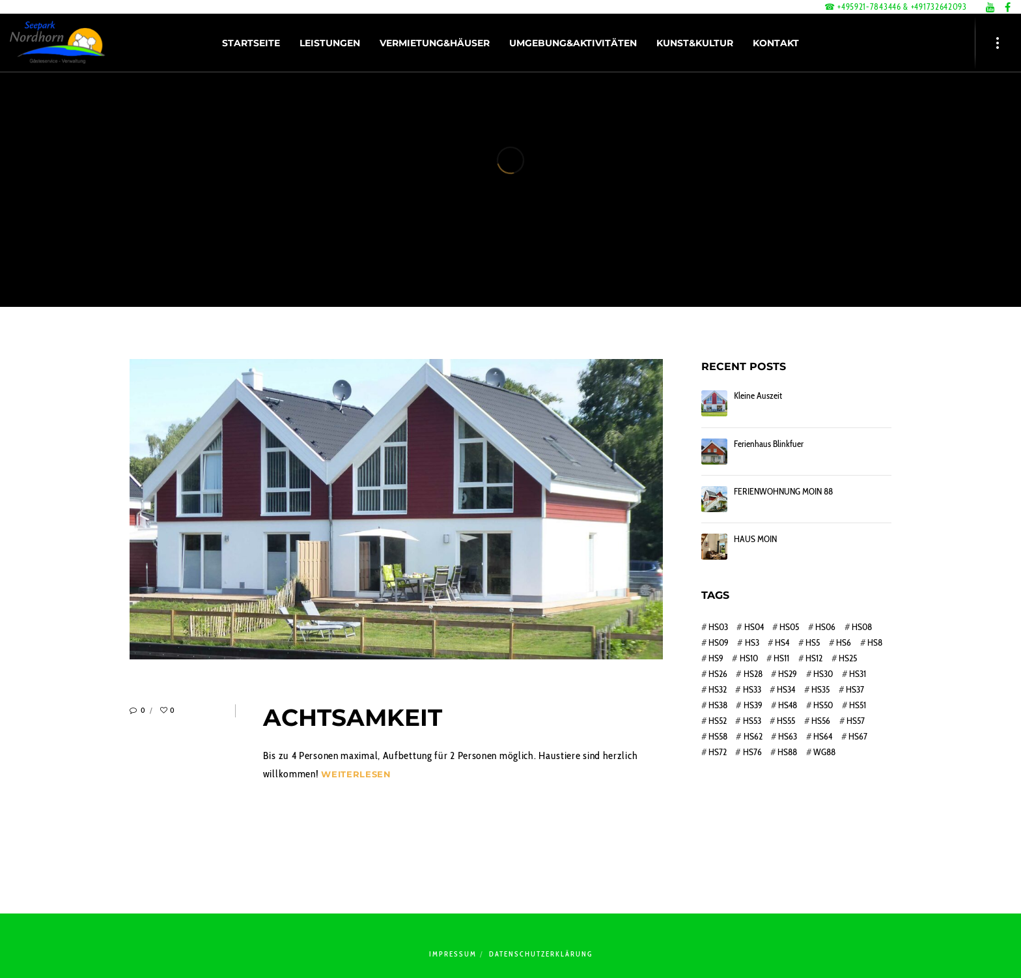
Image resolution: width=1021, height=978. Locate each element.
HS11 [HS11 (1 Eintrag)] (781, 658)
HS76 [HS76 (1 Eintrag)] (752, 752)
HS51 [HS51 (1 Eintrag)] (857, 705)
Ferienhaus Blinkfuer (769, 444)
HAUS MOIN (755, 539)
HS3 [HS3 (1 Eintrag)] (752, 642)
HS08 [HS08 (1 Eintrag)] (862, 627)
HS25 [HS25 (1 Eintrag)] (848, 658)
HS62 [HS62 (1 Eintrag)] (753, 736)
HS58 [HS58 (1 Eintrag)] (717, 736)
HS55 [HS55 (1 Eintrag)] (786, 720)
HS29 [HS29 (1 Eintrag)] (787, 674)
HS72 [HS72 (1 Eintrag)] (717, 752)
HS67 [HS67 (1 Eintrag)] (857, 736)
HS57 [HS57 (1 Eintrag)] (855, 720)
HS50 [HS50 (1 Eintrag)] (823, 705)
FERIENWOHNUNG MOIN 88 (783, 491)
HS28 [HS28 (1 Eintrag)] (753, 674)
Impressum (453, 953)
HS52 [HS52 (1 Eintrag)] (717, 720)
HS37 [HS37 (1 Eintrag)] (855, 689)
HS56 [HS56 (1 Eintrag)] (820, 720)
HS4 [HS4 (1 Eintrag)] (782, 642)
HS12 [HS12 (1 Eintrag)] (813, 658)
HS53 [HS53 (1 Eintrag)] (752, 720)
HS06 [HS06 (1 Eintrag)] (825, 627)
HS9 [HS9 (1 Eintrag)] (715, 658)
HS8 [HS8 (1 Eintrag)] (874, 642)
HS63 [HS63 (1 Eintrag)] (787, 736)
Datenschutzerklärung (541, 953)
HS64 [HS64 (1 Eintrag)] (822, 736)
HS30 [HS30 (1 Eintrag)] (823, 674)
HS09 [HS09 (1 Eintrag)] (718, 642)
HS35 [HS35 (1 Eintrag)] (820, 689)
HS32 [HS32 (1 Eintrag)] (717, 689)
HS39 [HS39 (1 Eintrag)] (753, 705)
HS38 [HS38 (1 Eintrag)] (717, 705)
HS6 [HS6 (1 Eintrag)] (843, 642)
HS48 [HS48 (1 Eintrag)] (787, 705)
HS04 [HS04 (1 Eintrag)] (754, 627)
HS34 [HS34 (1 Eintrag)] (786, 689)
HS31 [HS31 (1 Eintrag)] (857, 674)
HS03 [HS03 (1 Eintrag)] (718, 627)
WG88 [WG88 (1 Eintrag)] (824, 752)
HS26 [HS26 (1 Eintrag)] (717, 674)
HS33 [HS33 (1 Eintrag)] (752, 689)
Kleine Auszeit (758, 395)
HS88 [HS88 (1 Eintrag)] (787, 752)
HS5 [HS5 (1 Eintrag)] (812, 642)
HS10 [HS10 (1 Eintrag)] (749, 658)
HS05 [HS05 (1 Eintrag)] (789, 627)
